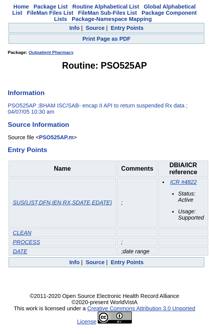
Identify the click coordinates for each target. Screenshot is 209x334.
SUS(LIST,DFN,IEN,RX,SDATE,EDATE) (62, 202)
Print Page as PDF (107, 39)
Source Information (38, 124)
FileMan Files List (50, 13)
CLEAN (22, 233)
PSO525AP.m (56, 137)
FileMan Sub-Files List (107, 13)
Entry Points (127, 28)
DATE (20, 251)
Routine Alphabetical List (106, 6)
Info (74, 28)
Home (21, 6)
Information (26, 93)
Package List (51, 6)
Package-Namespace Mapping (112, 19)
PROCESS (26, 242)
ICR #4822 (183, 182)
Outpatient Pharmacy (51, 52)
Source (95, 28)
